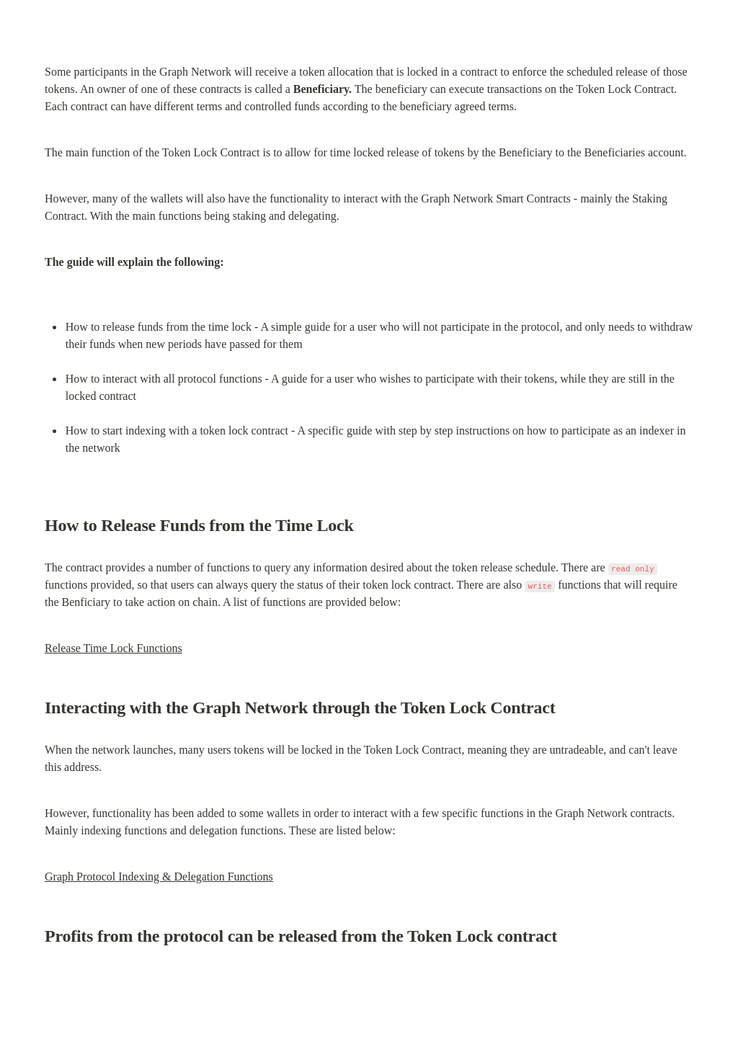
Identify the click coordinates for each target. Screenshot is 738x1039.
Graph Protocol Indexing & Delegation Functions (159, 876)
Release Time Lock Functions (113, 648)
